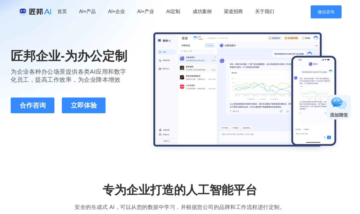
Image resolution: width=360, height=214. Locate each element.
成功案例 (202, 11)
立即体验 (84, 105)
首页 (62, 11)
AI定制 (173, 11)
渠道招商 (233, 11)
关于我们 (264, 11)
